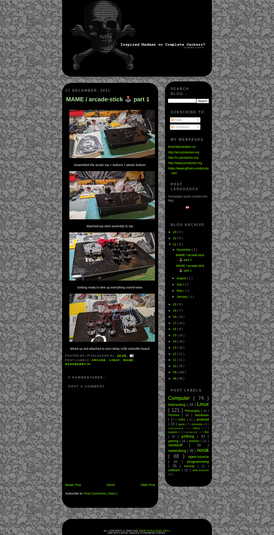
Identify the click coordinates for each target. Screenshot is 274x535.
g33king (189, 436)
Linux (115, 360)
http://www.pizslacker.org (185, 163)
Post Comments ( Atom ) (101, 493)
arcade (99, 360)
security (190, 466)
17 (175, 323)
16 (175, 329)
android (203, 419)
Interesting (177, 404)
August (182, 278)
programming (198, 461)
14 (175, 341)
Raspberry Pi (78, 364)
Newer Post (73, 485)
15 (175, 335)
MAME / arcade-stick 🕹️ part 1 (107, 99)
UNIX (182, 419)
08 (175, 378)
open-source (198, 456)
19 (175, 310)
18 (175, 316)
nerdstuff (178, 445)
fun (207, 432)
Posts (176, 120)
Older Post (148, 485)
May (180, 290)
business (198, 424)
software (175, 470)
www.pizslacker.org (153, 531)
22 (175, 238)
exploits (173, 432)
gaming (173, 441)
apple (182, 424)
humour (195, 441)
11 (175, 360)
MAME (129, 360)
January (182, 296)
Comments (180, 127)
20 (175, 304)
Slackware (202, 415)
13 (175, 347)
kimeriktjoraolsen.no (181, 146)
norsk (203, 450)
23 (175, 232)
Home (111, 485)
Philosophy (193, 410)
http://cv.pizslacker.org (183, 157)
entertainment (176, 428)
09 (175, 372)
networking (177, 450)
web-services (201, 470)
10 (175, 366)
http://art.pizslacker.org (183, 152)
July (180, 284)
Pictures (175, 415)
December (184, 249)
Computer (180, 398)
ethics (197, 428)
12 (175, 354)
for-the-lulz (192, 432)
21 (175, 244)
